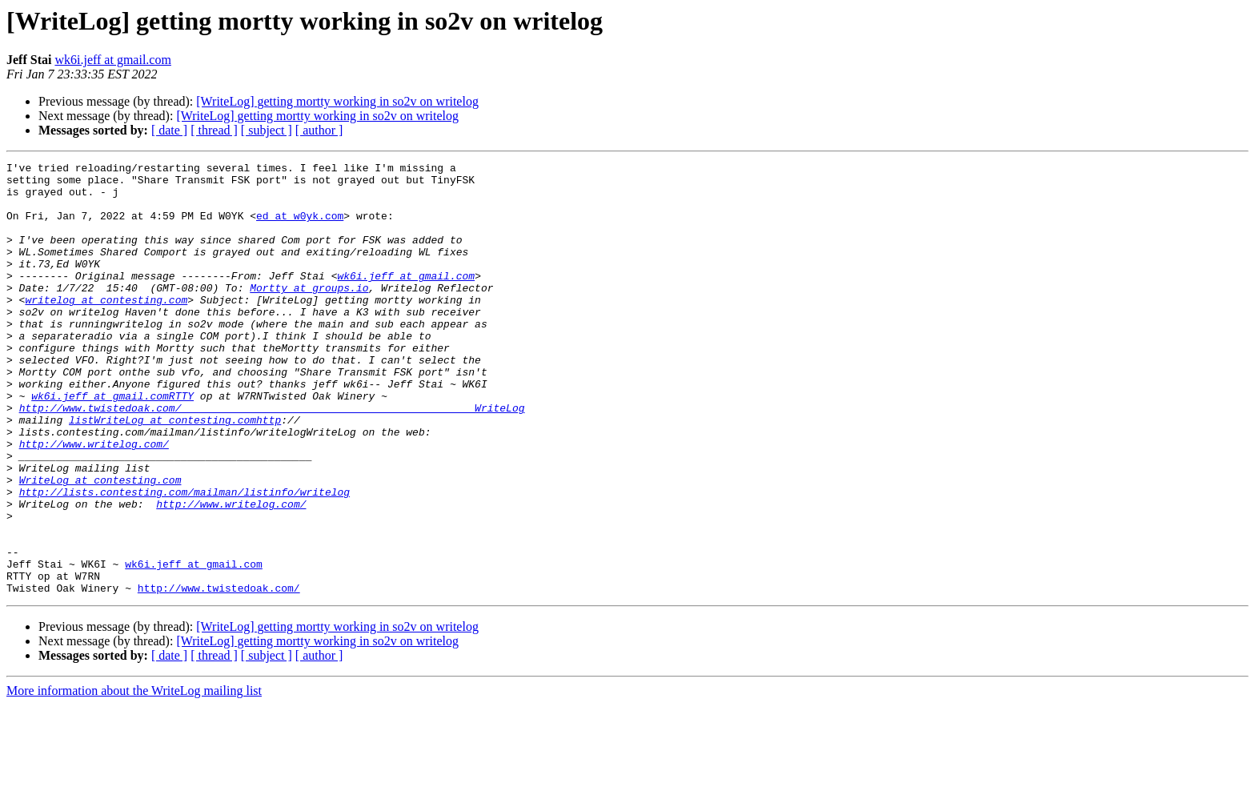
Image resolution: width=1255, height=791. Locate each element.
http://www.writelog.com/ (94, 501)
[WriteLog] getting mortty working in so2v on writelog (337, 101)
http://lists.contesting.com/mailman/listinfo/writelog (184, 559)
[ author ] (319, 130)
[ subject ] (266, 130)
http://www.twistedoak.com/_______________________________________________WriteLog (272, 458)
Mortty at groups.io (309, 314)
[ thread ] (214, 130)
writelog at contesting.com (106, 328)
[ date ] (169, 130)
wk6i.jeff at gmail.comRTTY (112, 443)
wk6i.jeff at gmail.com (112, 59)
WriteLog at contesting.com (100, 544)
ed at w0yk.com (299, 227)
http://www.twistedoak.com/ (219, 674)
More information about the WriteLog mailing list (134, 777)
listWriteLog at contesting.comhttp (175, 472)
